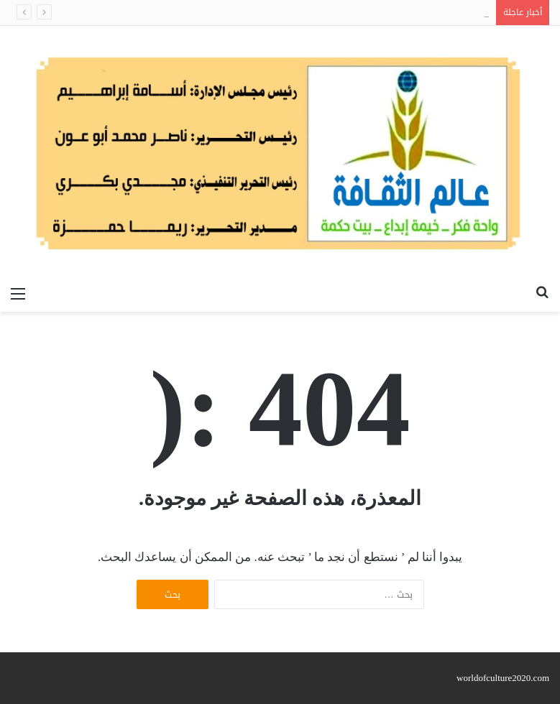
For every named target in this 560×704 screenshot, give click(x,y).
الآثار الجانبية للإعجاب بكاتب (434, 13)
